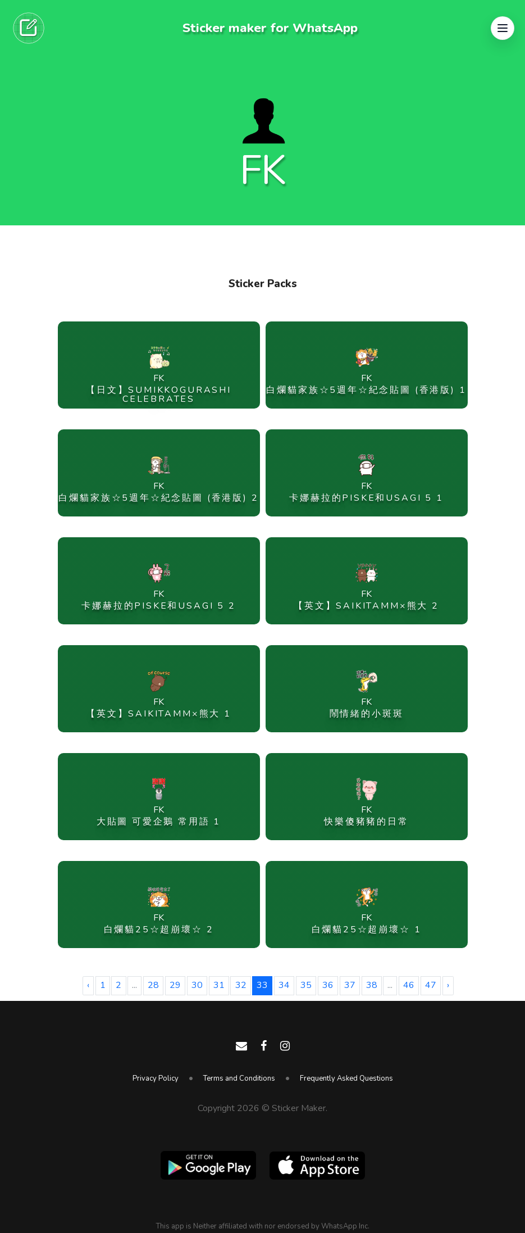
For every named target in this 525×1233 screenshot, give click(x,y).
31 (219, 985)
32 (240, 985)
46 (408, 985)
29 (175, 985)
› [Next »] (448, 985)
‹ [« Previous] (88, 985)
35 (306, 985)
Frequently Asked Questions (346, 1078)
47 (430, 985)
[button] (502, 28)
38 (371, 985)
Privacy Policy (156, 1078)
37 (349, 985)
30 (197, 985)
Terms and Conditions (239, 1078)
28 (153, 985)
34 (284, 985)
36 (328, 985)
